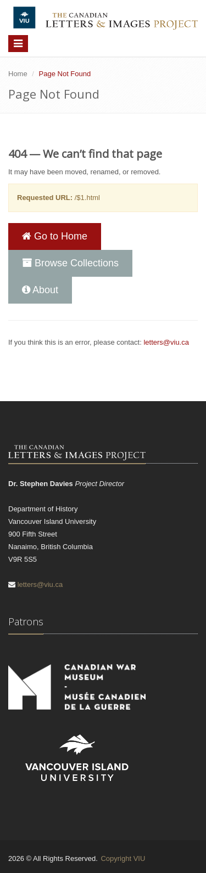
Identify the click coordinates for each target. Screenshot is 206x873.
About (40, 289)
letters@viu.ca (166, 342)
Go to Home (54, 236)
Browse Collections (70, 263)
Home (17, 74)
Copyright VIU (123, 858)
